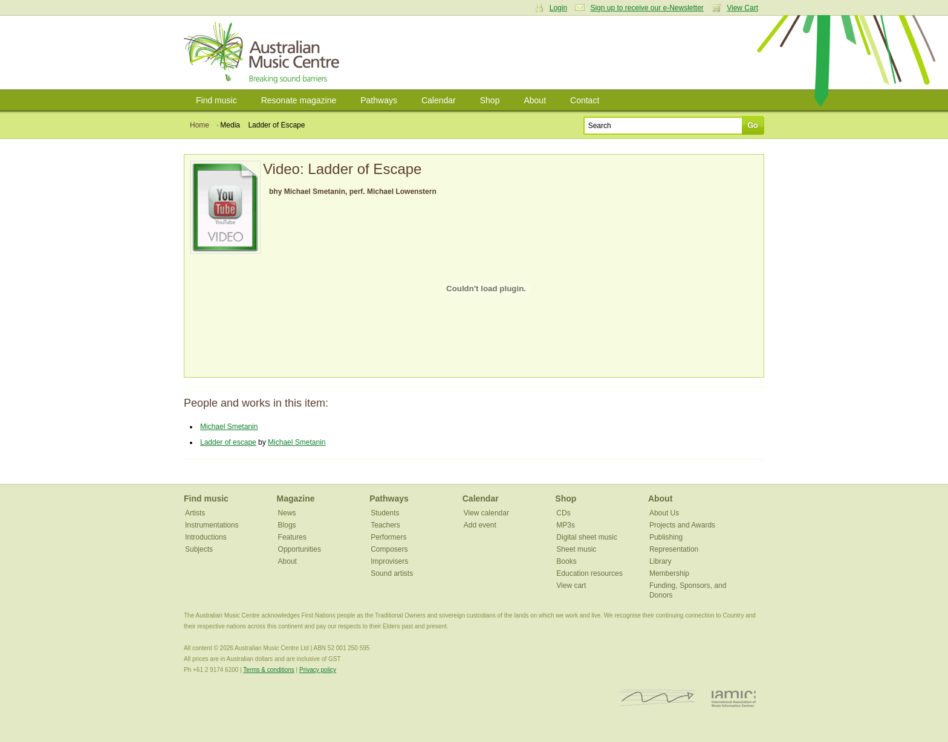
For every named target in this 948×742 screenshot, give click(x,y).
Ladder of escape (228, 442)
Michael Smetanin (229, 426)
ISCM (657, 698)
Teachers (385, 525)
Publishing (666, 537)
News (287, 513)
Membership (669, 573)
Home (199, 125)
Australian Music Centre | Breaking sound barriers (264, 52)
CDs (563, 513)
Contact (584, 100)
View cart (571, 585)
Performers (388, 537)
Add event (480, 525)
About (535, 100)
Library (660, 561)
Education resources (589, 573)
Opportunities (299, 549)
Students (385, 513)
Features (292, 537)
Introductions (206, 537)
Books (566, 561)
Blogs (287, 525)
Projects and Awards (682, 525)
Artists (195, 513)
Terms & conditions (268, 669)
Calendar (438, 100)
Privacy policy (317, 669)
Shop (490, 100)
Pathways (378, 100)
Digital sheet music (586, 537)
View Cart (742, 8)
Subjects (199, 549)
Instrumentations (212, 525)
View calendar (486, 513)
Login (558, 8)
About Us (664, 513)
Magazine (296, 498)
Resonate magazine (299, 100)
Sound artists (392, 573)
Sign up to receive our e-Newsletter (646, 8)
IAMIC (733, 698)
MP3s (565, 525)
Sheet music (576, 549)
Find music (216, 100)
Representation (673, 549)
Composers (389, 549)
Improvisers (389, 561)
